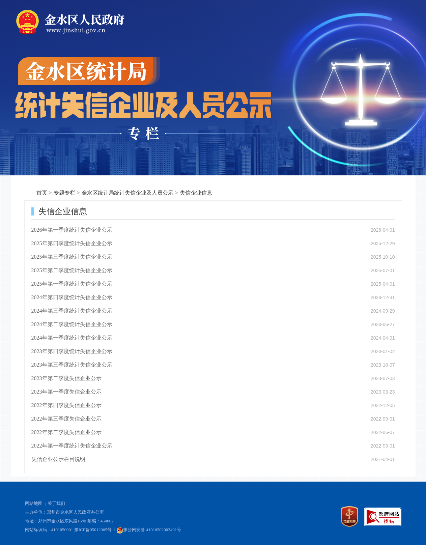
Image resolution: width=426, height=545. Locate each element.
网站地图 (33, 503)
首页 (41, 193)
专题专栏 (64, 193)
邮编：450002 (100, 520)
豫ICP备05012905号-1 (94, 529)
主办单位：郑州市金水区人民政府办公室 (64, 512)
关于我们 (56, 503)
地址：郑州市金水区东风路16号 (55, 520)
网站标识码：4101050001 (49, 529)
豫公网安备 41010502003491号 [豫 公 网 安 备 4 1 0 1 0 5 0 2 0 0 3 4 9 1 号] (148, 530)
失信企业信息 (196, 193)
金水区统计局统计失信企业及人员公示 (127, 193)
